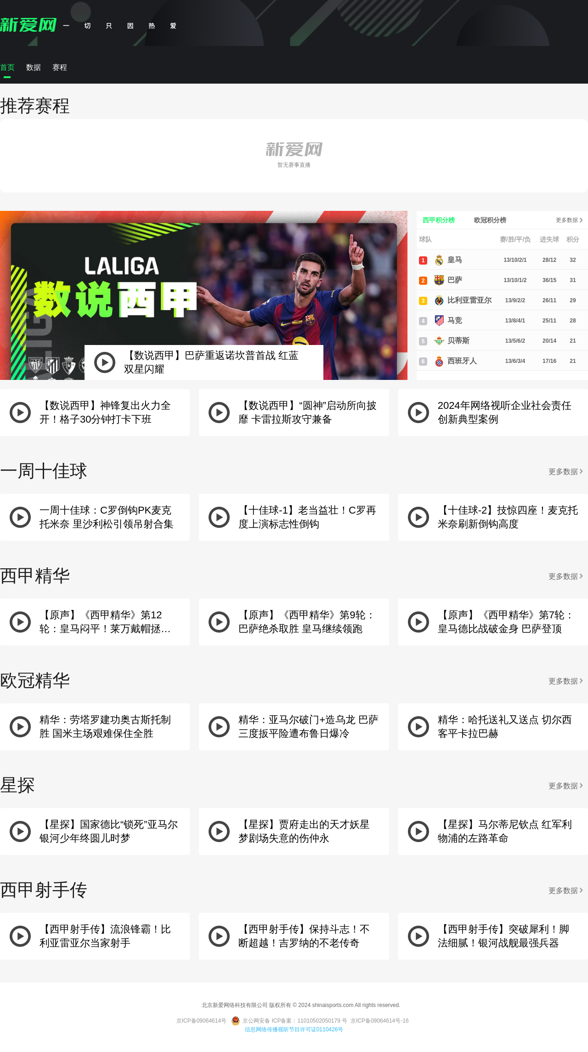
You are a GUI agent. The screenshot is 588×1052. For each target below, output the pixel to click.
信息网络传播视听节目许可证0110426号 (294, 1029)
